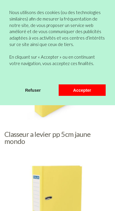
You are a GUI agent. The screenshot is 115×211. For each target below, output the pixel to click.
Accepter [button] (82, 90)
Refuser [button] (33, 90)
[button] (10, 77)
